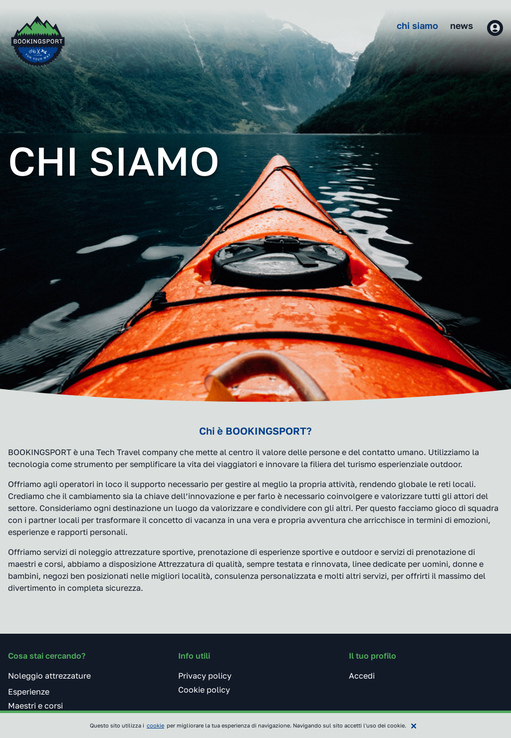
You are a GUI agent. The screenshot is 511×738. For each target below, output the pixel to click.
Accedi (362, 676)
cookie (155, 725)
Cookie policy (204, 690)
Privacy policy (205, 676)
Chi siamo (417, 25)
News (461, 25)
